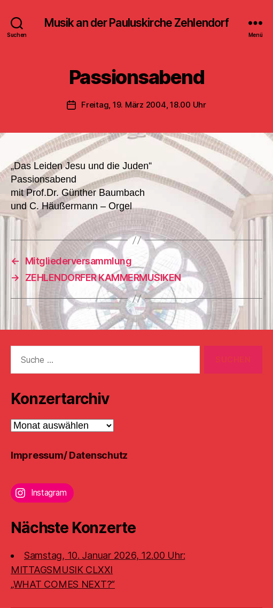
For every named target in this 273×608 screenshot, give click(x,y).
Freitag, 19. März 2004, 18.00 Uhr (143, 105)
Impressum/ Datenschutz (69, 455)
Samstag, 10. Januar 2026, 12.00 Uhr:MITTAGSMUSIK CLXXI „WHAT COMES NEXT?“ (98, 570)
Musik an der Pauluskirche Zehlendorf (136, 22)
